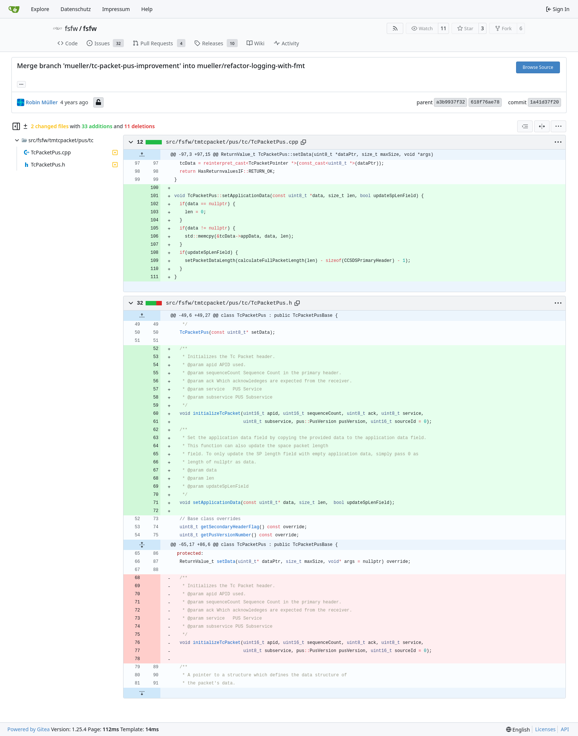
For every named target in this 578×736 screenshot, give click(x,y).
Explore (40, 9)
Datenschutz (75, 9)
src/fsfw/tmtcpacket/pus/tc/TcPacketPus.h (229, 303)
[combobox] (525, 126)
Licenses (545, 729)
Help (147, 9)
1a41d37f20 (544, 102)
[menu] (558, 126)
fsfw (71, 28)
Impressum (116, 9)
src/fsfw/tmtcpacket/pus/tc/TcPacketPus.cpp (232, 142)
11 (443, 28)
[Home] (14, 9)
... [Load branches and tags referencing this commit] (21, 83)
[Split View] (542, 126)
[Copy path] (303, 142)
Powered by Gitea (28, 729)
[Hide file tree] (16, 126)
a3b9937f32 (450, 102)
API (565, 729)
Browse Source (538, 67)
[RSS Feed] (395, 28)
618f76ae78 (485, 102)
